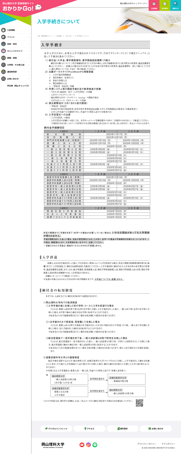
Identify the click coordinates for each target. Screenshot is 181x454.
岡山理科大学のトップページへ (133, 3)
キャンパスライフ (14, 50)
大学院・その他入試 (15, 64)
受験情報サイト (46, 36)
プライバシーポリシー (146, 443)
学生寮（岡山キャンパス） (18, 85)
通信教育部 (12, 71)
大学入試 (68, 36)
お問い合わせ (13, 78)
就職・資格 (12, 57)
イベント (11, 36)
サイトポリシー (168, 443)
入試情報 (11, 30)
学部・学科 (12, 44)
